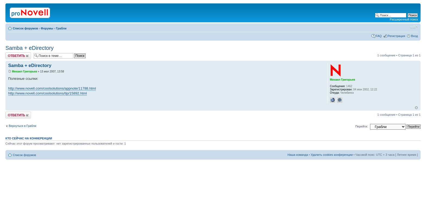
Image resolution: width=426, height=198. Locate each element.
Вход (414, 36)
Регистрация (396, 36)
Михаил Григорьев (24, 71)
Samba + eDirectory (29, 48)
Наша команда (297, 154)
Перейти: (361, 126)
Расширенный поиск (404, 19)
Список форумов (25, 28)
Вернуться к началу (416, 107)
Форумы (47, 28)
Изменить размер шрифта (414, 27)
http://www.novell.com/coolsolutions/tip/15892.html (47, 93)
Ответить (18, 55)
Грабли (61, 28)
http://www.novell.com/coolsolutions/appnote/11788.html (52, 88)
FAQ (379, 36)
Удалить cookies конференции (332, 154)
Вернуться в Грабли (22, 125)
